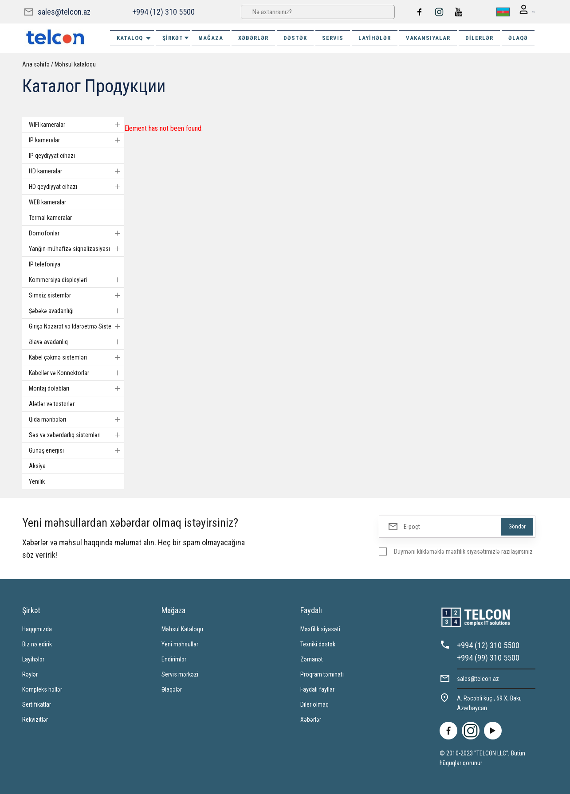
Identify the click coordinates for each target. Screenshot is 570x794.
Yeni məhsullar (179, 643)
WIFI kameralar (76, 124)
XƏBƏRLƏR (253, 37)
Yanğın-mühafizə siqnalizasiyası (76, 248)
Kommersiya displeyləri (76, 279)
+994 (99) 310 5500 (488, 657)
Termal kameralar (50, 217)
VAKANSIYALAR (428, 37)
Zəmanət (311, 658)
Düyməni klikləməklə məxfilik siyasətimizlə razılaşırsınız (463, 551)
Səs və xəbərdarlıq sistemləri (76, 434)
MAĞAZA (210, 37)
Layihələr (374, 37)
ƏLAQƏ (518, 37)
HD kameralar (76, 170)
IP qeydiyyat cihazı (52, 155)
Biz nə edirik (37, 643)
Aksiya (37, 465)
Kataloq (134, 37)
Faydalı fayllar (317, 688)
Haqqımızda (37, 628)
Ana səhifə (36, 63)
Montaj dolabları (76, 387)
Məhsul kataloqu (75, 63)
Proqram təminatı (322, 673)
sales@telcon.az (64, 11)
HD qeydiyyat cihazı (76, 186)
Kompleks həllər (42, 688)
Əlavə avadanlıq (76, 341)
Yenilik (37, 481)
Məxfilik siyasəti (320, 628)
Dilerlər (479, 37)
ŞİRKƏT (176, 37)
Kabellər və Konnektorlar (76, 372)
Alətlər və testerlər (52, 403)
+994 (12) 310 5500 (163, 11)
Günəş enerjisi (76, 450)
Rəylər (30, 673)
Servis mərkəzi (179, 673)
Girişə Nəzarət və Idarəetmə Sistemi (76, 325)
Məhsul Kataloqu (182, 628)
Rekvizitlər (35, 719)
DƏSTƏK (295, 37)
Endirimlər (173, 658)
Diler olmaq (314, 704)
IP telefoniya (44, 263)
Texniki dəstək (317, 643)
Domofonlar (76, 232)
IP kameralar (76, 139)
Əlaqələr (171, 688)
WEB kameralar (47, 201)
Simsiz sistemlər (76, 294)
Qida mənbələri (76, 418)
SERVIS (332, 37)
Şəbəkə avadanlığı (76, 310)
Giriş (523, 11)
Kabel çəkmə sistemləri (76, 356)
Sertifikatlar (36, 704)
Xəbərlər (310, 719)
